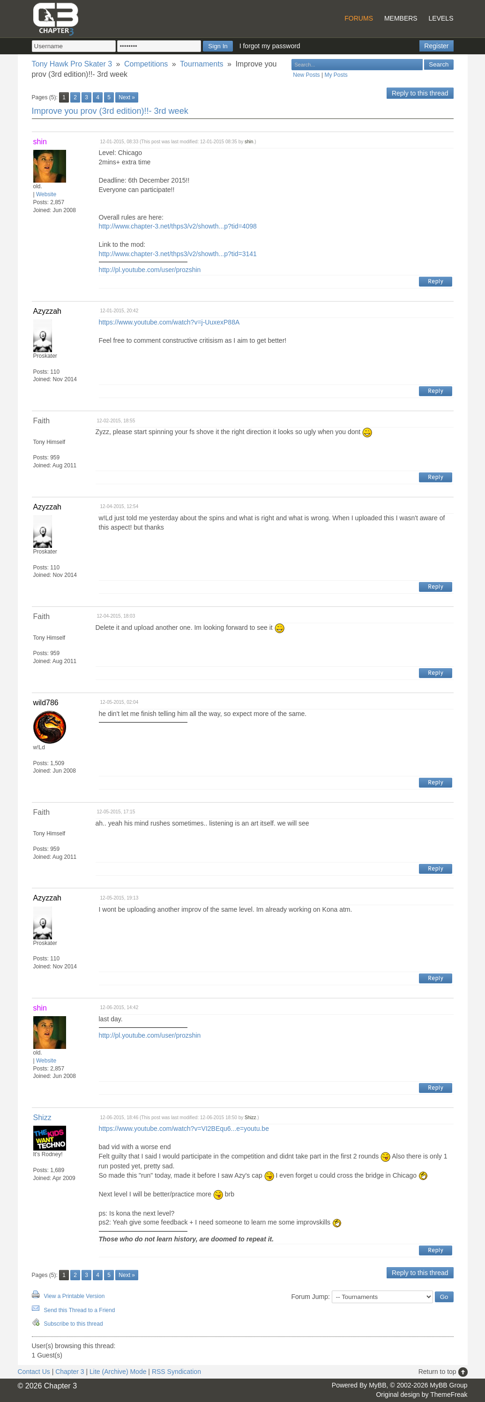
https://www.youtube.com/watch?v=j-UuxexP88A (169, 322)
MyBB (377, 1385)
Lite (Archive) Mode (118, 1371)
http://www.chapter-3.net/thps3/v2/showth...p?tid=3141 (178, 254)
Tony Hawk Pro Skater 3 (72, 64)
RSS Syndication (176, 1371)
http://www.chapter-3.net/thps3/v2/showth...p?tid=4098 (178, 226)
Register (436, 46)
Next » (127, 97)
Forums (358, 18)
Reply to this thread (420, 93)
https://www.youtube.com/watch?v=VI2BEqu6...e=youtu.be (184, 1128)
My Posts (335, 75)
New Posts (306, 75)
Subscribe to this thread (73, 1324)
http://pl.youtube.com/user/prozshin (150, 269)
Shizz (42, 1118)
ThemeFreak (448, 1394)
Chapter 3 (69, 1371)
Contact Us (34, 1371)
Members (401, 18)
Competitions (146, 64)
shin (249, 141)
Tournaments (202, 64)
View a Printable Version (74, 1296)
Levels (441, 18)
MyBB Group (448, 1385)
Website (46, 194)
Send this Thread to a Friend (79, 1310)
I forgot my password (269, 46)
